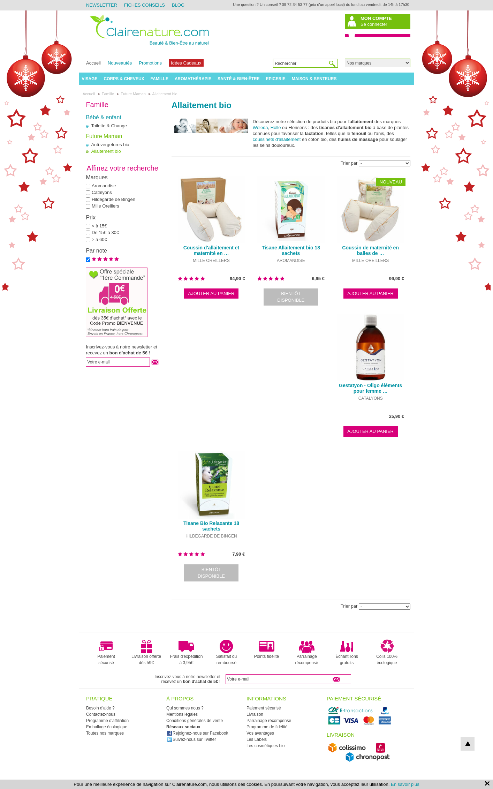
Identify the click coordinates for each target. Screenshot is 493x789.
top (468, 744)
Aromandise (104, 185)
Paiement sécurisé (106, 652)
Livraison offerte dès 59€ (146, 652)
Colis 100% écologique (386, 652)
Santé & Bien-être (239, 78)
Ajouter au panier (211, 293)
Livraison (254, 714)
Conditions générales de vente (194, 720)
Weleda (260, 127)
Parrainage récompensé (306, 652)
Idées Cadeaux (186, 63)
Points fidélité (266, 649)
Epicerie (276, 78)
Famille (159, 78)
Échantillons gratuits (346, 652)
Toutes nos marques (105, 733)
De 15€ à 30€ (105, 232)
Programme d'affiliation (107, 720)
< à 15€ (99, 225)
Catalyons (102, 192)
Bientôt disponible (290, 297)
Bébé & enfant (103, 117)
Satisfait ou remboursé (226, 652)
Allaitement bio (106, 151)
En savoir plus (405, 784)
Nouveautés (120, 63)
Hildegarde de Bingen (113, 199)
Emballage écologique (106, 726)
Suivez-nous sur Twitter (191, 739)
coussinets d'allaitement (277, 139)
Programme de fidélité (266, 726)
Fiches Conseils (144, 5)
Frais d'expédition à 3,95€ (186, 652)
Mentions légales (182, 714)
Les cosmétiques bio (265, 745)
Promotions (150, 63)
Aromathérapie (193, 78)
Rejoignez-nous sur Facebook (197, 733)
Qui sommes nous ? (185, 708)
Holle (276, 127)
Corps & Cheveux (124, 78)
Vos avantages (260, 733)
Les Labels (256, 739)
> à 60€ (99, 239)
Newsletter (101, 5)
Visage (89, 78)
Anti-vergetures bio (110, 144)
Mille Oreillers (105, 206)
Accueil (93, 63)
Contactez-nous (100, 714)
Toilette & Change (109, 125)
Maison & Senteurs (314, 78)
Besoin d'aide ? (100, 708)
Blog (178, 5)
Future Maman (104, 136)
